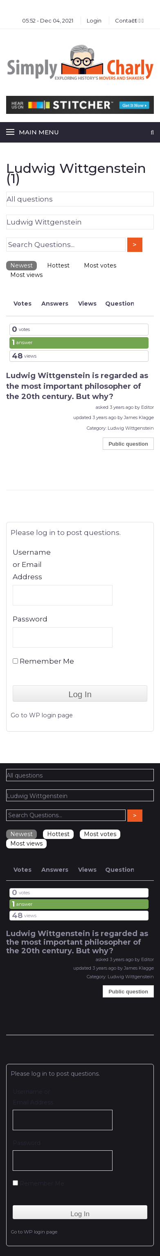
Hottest (58, 265)
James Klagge (139, 417)
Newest (21, 265)
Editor (147, 407)
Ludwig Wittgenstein (131, 428)
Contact (126, 20)
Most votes (100, 265)
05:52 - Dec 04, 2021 (47, 20)
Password (30, 619)
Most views (26, 275)
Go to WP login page (42, 715)
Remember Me (43, 661)
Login (94, 20)
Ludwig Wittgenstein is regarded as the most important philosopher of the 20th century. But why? (77, 386)
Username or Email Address (32, 564)
